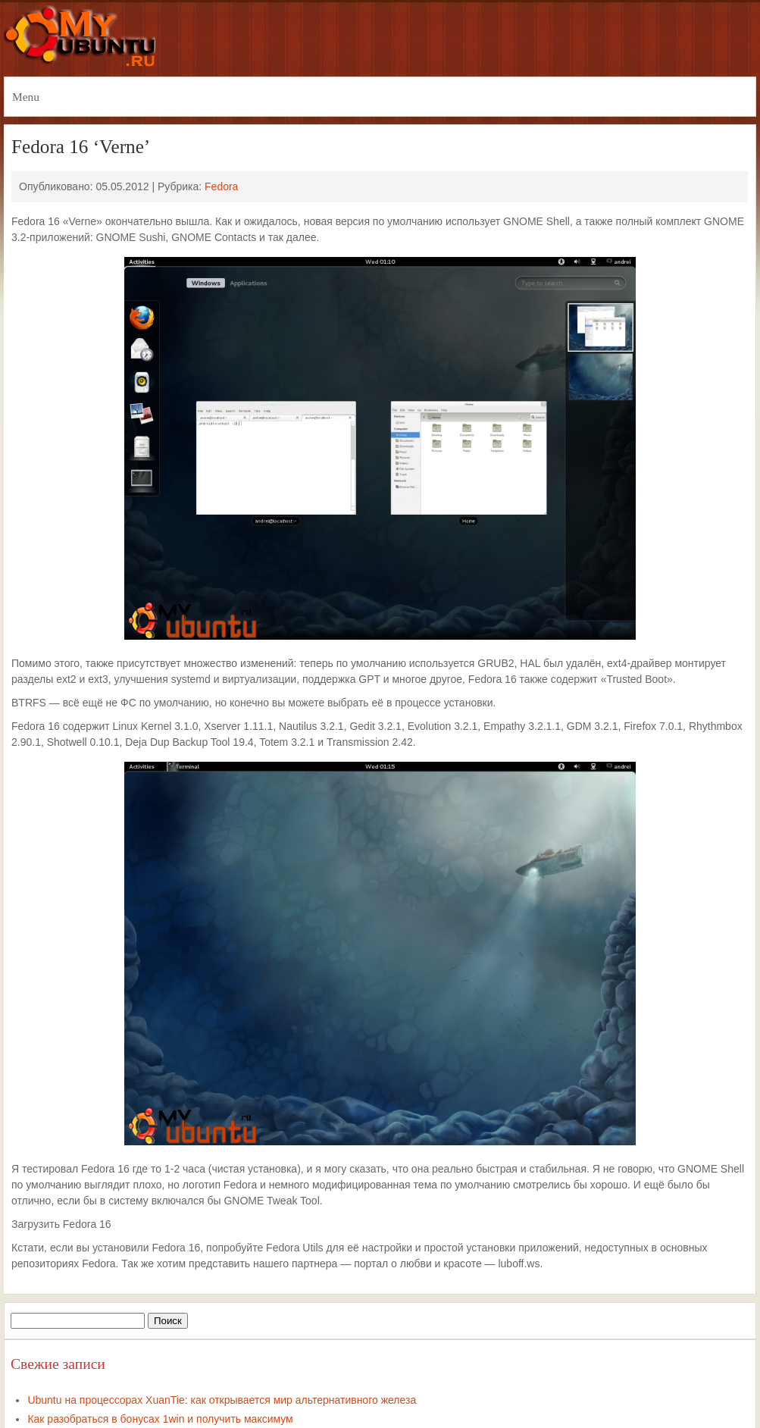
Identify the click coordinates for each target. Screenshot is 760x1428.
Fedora (221, 186)
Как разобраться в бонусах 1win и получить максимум (159, 1419)
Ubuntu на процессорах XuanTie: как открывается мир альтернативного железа (221, 1400)
